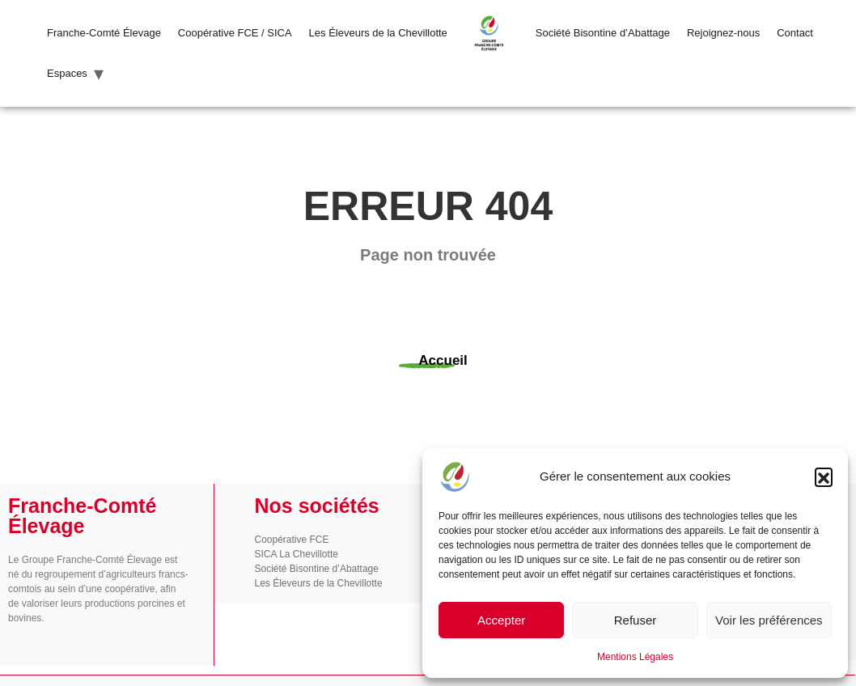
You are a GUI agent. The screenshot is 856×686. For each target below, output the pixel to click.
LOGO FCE (491, 33)
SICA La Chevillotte (296, 554)
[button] (824, 476)
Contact (795, 33)
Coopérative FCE (292, 539)
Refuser (635, 620)
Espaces (67, 73)
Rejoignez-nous (723, 33)
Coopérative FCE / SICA (235, 33)
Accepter (501, 620)
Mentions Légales (635, 657)
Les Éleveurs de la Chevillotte (378, 33)
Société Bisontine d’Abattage (603, 33)
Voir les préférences (769, 620)
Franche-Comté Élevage (104, 33)
